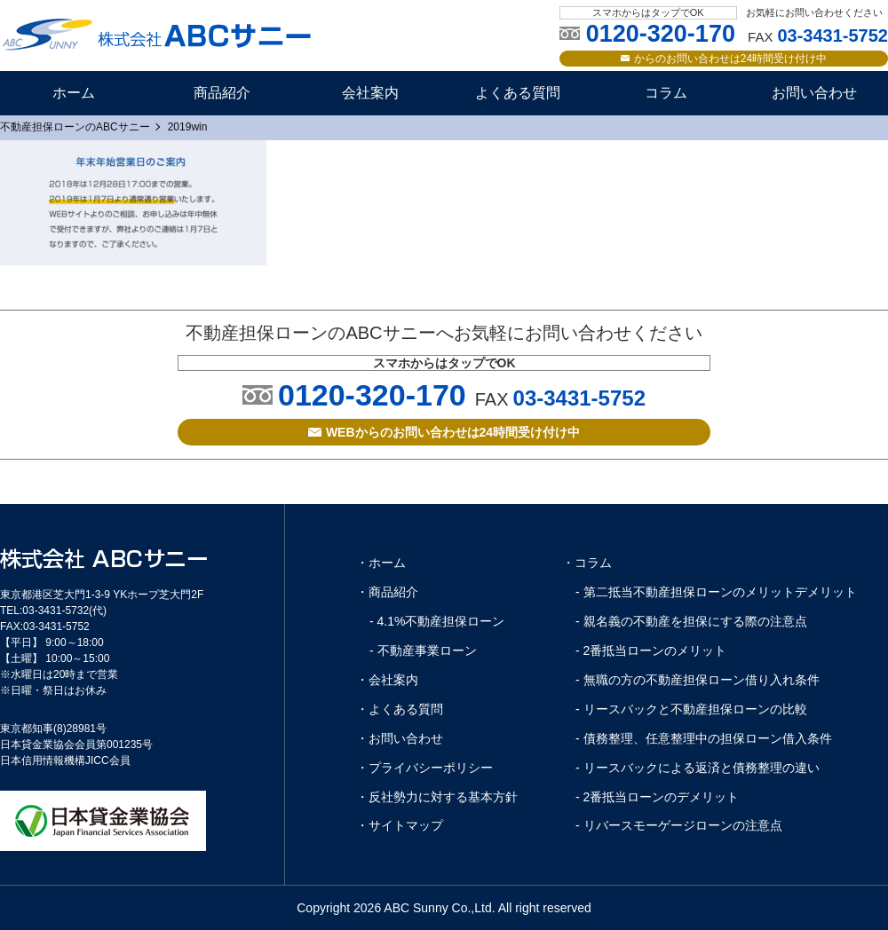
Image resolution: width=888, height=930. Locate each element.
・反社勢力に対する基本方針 (437, 797)
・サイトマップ (399, 825)
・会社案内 (387, 680)
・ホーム (381, 563)
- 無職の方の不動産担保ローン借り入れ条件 (697, 680)
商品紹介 (222, 92)
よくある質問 (517, 92)
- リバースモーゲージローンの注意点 (678, 825)
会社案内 (370, 92)
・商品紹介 (387, 592)
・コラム (587, 563)
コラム (666, 92)
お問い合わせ (814, 92)
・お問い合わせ (399, 738)
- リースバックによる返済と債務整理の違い (697, 768)
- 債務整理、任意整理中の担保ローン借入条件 (703, 738)
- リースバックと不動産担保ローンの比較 (691, 709)
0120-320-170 (372, 395)
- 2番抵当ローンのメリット (650, 650)
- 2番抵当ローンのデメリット (657, 797)
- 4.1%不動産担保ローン (436, 621)
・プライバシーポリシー (424, 768)
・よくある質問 (399, 709)
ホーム (73, 92)
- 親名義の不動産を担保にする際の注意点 (691, 621)
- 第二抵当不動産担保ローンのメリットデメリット (716, 592)
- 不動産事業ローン (423, 650)
